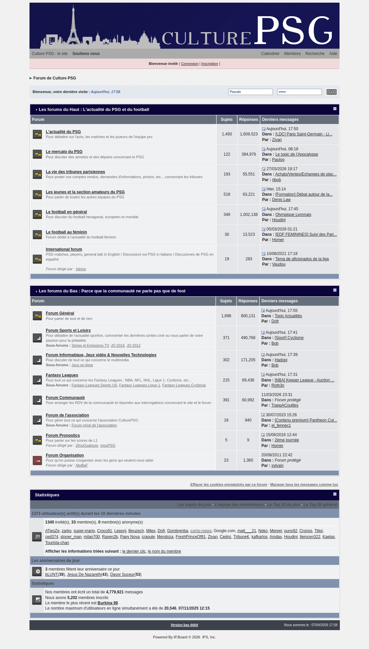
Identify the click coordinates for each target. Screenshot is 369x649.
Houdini (279, 220)
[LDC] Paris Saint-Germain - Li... (303, 134)
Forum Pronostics (63, 435)
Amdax (276, 536)
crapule (148, 536)
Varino (81, 269)
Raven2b (110, 536)
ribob (276, 179)
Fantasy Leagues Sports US (94, 385)
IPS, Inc (208, 637)
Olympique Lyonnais (293, 214)
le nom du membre (164, 551)
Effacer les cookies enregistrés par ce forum (228, 484)
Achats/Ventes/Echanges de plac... (306, 174)
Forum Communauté (65, 397)
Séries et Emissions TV (90, 345)
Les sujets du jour (195, 504)
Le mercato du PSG (64, 151)
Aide (333, 53)
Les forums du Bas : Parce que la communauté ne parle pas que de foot (112, 290)
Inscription (209, 64)
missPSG (107, 445)
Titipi (318, 530)
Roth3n (277, 385)
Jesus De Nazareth (84, 574)
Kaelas (329, 536)
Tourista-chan (57, 542)
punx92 (290, 530)
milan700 (92, 536)
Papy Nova (130, 536)
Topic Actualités (288, 316)
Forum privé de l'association (94, 425)
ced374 (51, 536)
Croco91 (104, 530)
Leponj (120, 530)
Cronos (305, 530)
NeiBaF (82, 465)
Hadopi (281, 360)
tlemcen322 (310, 536)
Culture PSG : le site (50, 53)
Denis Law (281, 199)
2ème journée (287, 440)
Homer (278, 239)
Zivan (277, 139)
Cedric (226, 536)
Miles (150, 530)
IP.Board (180, 637)
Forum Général (60, 313)
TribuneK (241, 536)
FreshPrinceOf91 (191, 536)
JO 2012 (133, 345)
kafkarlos (260, 536)
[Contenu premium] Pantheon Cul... (306, 420)
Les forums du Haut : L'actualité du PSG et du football (94, 109)
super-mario (84, 530)
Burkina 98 (108, 603)
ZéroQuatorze (87, 445)
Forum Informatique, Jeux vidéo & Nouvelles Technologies (101, 355)
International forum (64, 249)
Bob (274, 343)
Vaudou (278, 264)
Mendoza (165, 536)
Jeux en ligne (82, 365)
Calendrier (270, 53)
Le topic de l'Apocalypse (296, 154)
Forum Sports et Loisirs (68, 330)
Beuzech (136, 530)
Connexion (189, 64)
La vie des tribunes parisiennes (75, 172)
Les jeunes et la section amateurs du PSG (85, 192)
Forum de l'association (67, 415)
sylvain (277, 465)
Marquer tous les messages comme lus (304, 484)
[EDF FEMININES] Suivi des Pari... (306, 234)
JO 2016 (118, 345)
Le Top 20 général (320, 504)
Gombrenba (177, 530)
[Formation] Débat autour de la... (304, 194)
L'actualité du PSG (63, 131)
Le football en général (66, 212)
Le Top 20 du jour (283, 504)
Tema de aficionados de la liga (302, 259)
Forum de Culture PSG (54, 78)
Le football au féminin (66, 232)
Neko (263, 530)
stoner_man (71, 536)
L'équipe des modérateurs (239, 504)
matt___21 (246, 530)
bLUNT (51, 574)
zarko (66, 530)
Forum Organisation (65, 455)
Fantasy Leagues (62, 375)
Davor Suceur (122, 574)
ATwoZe (52, 530)
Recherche (315, 53)
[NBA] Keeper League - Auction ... (304, 380)
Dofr (275, 321)
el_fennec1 (281, 425)
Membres (292, 53)
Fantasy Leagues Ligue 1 (139, 385)
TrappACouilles (284, 405)
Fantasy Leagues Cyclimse (184, 385)
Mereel (276, 530)
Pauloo (278, 159)
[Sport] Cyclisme (289, 337)
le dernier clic (134, 551)
